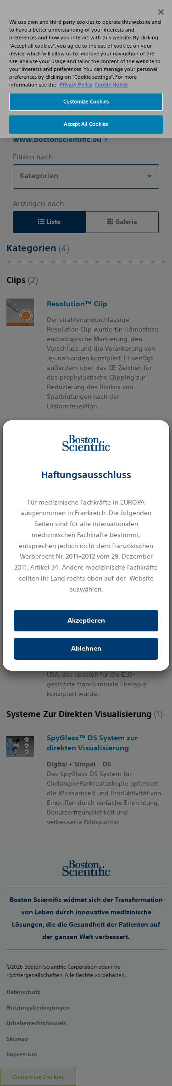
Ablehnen (86, 648)
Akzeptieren (86, 620)
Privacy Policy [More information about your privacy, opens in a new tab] (76, 75)
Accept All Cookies (86, 114)
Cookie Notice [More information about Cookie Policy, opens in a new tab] (111, 75)
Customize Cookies (86, 91)
